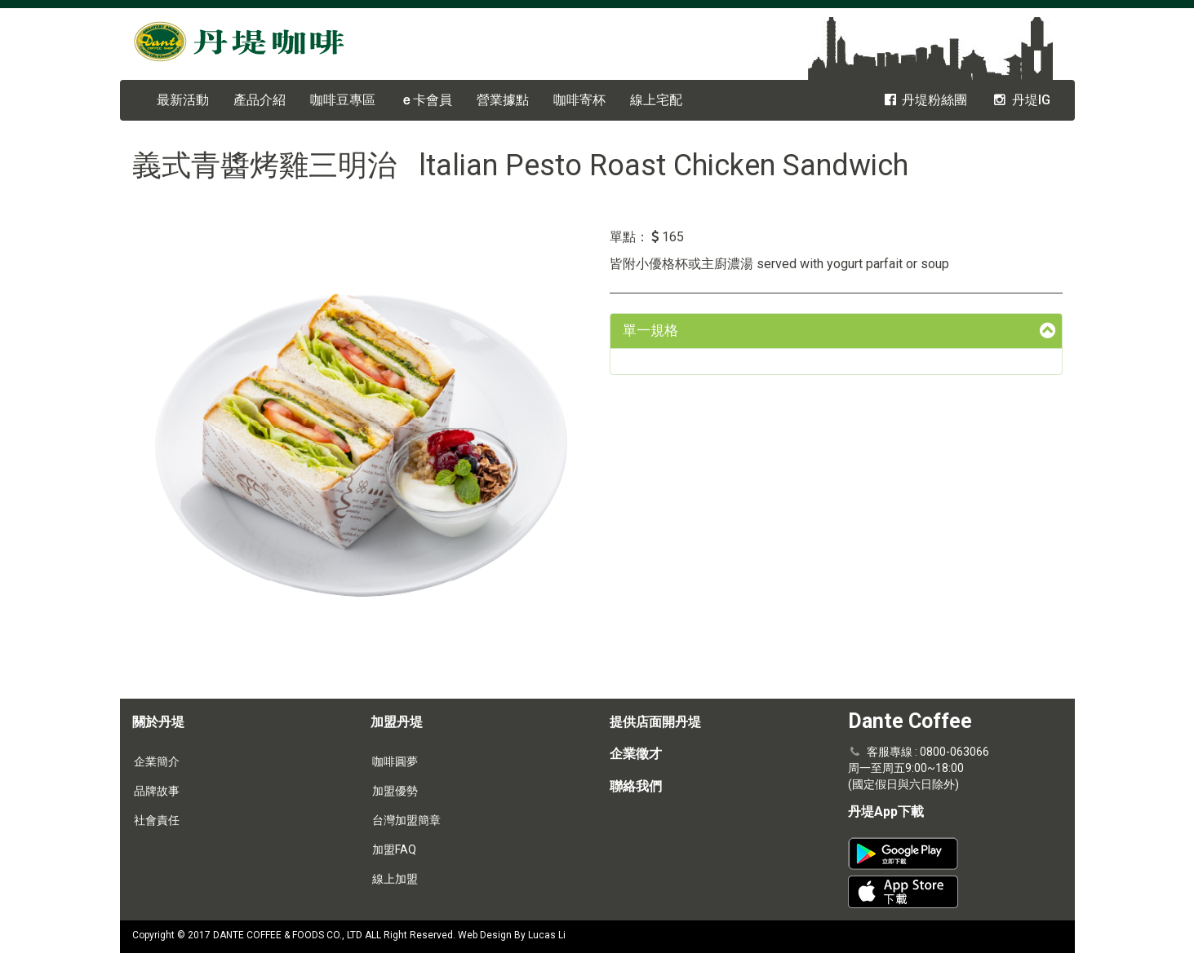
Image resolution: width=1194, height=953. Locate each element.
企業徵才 (636, 753)
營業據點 (503, 100)
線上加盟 (395, 878)
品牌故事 (157, 790)
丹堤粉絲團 (924, 100)
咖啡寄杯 (579, 100)
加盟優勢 (395, 790)
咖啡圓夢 (395, 761)
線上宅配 (656, 100)
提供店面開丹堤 (655, 722)
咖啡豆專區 (342, 100)
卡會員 (426, 100)
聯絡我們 (636, 786)
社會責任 (157, 820)
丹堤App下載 (886, 811)
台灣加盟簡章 (406, 820)
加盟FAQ (394, 849)
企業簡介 (157, 761)
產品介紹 (259, 100)
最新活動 (183, 100)
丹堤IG (1021, 100)
